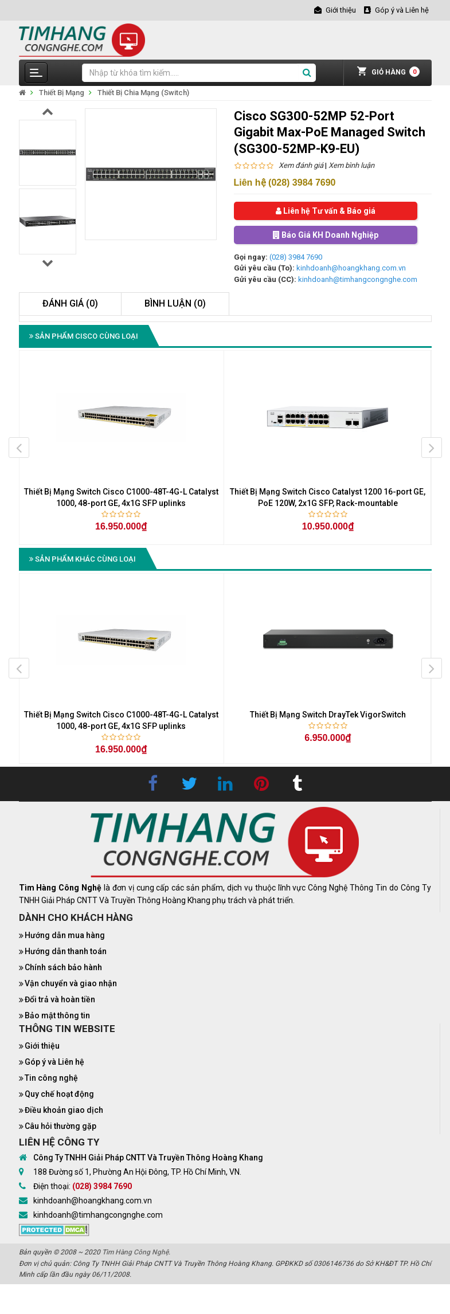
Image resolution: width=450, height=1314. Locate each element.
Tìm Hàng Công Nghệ (135, 1252)
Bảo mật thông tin (57, 1015)
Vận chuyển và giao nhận (71, 983)
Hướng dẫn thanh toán (66, 951)
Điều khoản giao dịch (64, 1110)
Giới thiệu (42, 1045)
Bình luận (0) (175, 303)
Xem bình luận (351, 165)
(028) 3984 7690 (295, 257)
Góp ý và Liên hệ (54, 1061)
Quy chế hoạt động (59, 1094)
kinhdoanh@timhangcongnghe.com (357, 279)
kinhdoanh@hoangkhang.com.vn (351, 268)
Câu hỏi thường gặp (60, 1126)
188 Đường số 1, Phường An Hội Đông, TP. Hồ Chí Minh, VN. (137, 1171)
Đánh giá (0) (70, 303)
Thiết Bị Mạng (61, 92)
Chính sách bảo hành (63, 967)
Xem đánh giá (301, 165)
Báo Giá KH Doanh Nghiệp (325, 235)
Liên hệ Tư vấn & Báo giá (325, 210)
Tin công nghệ (51, 1077)
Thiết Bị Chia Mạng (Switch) (143, 92)
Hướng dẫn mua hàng (65, 935)
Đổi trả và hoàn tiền (60, 999)
